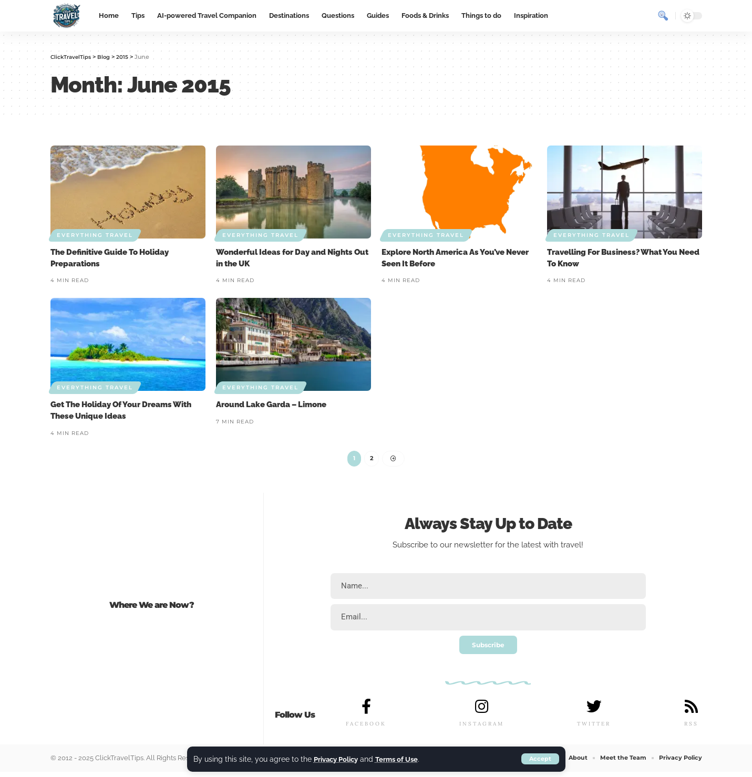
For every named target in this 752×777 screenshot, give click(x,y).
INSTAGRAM (481, 729)
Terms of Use (403, 758)
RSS (691, 729)
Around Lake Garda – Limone (271, 404)
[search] (663, 16)
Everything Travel (95, 235)
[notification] (644, 16)
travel (571, 547)
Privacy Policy (338, 758)
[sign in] (625, 16)
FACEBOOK (366, 729)
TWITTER (593, 729)
